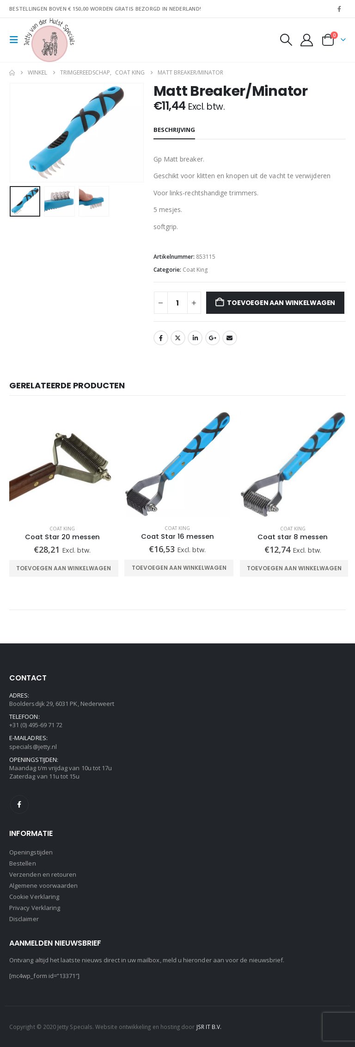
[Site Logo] (49, 40)
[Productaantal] (177, 303)
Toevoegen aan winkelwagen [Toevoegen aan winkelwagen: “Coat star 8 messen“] (294, 568)
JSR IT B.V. (209, 1026)
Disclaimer (24, 919)
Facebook (160, 337)
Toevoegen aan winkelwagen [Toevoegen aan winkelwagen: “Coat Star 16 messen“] (179, 568)
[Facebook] (339, 9)
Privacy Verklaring (34, 908)
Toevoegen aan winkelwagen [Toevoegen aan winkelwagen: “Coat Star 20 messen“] (63, 568)
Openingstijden (31, 852)
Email (229, 337)
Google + (212, 337)
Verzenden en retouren (42, 874)
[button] (16, 40)
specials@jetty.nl (33, 746)
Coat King (195, 270)
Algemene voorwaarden (43, 885)
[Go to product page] (62, 464)
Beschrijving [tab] (174, 129)
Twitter (178, 337)
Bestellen (22, 863)
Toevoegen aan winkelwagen (281, 302)
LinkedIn (195, 337)
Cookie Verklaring (34, 896)
